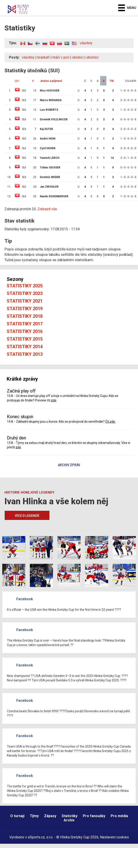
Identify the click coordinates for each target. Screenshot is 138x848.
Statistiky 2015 (25, 339)
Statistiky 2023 (25, 293)
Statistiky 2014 (25, 346)
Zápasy (50, 816)
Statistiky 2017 (25, 323)
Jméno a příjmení (51, 81)
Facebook (24, 599)
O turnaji (17, 816)
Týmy (34, 816)
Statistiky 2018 (25, 316)
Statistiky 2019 (25, 308)
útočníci (92, 57)
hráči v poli (61, 57)
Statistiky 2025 (25, 285)
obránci (77, 57)
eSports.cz (36, 837)
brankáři (43, 57)
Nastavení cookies (114, 837)
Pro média (119, 816)
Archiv (69, 820)
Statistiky (69, 816)
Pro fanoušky (94, 816)
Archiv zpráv (69, 465)
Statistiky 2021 (25, 301)
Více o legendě (27, 515)
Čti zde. (110, 421)
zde (53, 400)
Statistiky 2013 (25, 354)
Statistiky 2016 (25, 331)
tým (17, 81)
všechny (86, 43)
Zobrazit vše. (47, 209)
